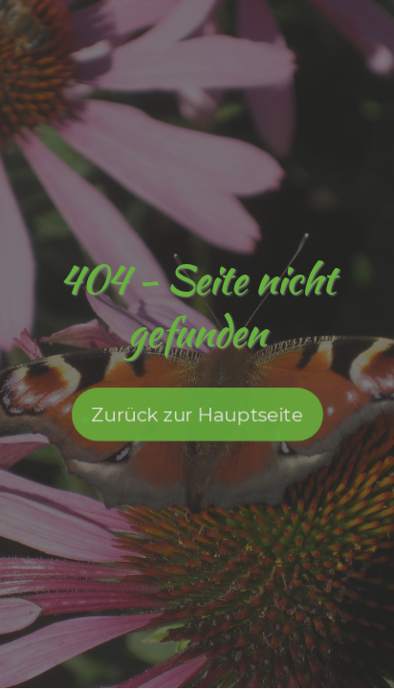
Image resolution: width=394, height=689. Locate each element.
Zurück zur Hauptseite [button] (197, 421)
